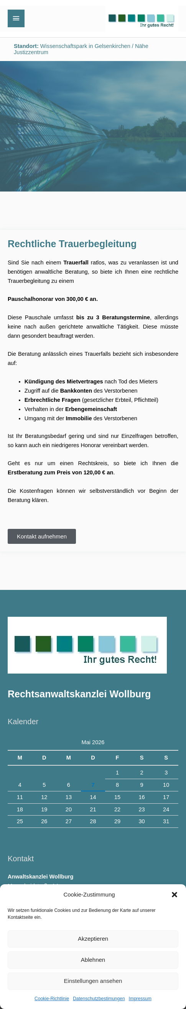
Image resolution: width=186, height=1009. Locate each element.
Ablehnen (93, 959)
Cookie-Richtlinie (52, 998)
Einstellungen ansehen (93, 981)
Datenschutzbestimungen (99, 998)
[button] (174, 894)
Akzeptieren (93, 938)
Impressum (140, 998)
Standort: (26, 46)
